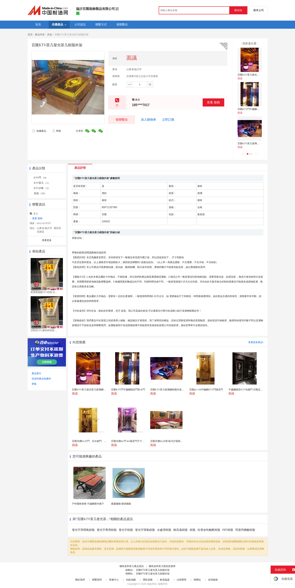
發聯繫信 (122, 119)
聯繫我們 (97, 579)
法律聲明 (181, 579)
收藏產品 (39, 131)
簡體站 (197, 579)
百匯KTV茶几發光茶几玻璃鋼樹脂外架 (258, 74)
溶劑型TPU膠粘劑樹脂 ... (44, 330)
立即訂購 (168, 119)
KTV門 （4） (41, 177)
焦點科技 (152, 584)
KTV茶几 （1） (42, 182)
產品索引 (36, 373)
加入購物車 (148, 119)
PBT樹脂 (227, 529)
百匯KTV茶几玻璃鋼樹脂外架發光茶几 (258, 143)
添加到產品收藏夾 (41, 378)
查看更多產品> (256, 342)
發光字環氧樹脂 (145, 529)
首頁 (30, 34)
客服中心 (114, 579)
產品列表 (40, 34)
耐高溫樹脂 (180, 529)
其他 (49, 34)
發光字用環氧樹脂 (83, 529)
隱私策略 (148, 579)
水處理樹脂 (164, 529)
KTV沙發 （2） (42, 188)
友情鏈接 (213, 579)
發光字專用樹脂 (107, 529)
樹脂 (192, 529)
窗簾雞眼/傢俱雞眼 (121, 503)
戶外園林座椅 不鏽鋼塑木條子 (88, 503)
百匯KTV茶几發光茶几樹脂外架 (153, 570)
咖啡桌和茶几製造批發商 (162, 566)
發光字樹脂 (126, 529)
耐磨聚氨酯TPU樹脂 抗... (44, 292)
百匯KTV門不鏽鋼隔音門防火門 (255, 109)
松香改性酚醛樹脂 (209, 529)
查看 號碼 (213, 102)
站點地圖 (131, 579)
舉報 (56, 131)
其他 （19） (40, 193)
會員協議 (164, 579)
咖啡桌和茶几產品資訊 (132, 566)
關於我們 (80, 579)
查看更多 (47, 240)
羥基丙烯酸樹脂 (245, 529)
